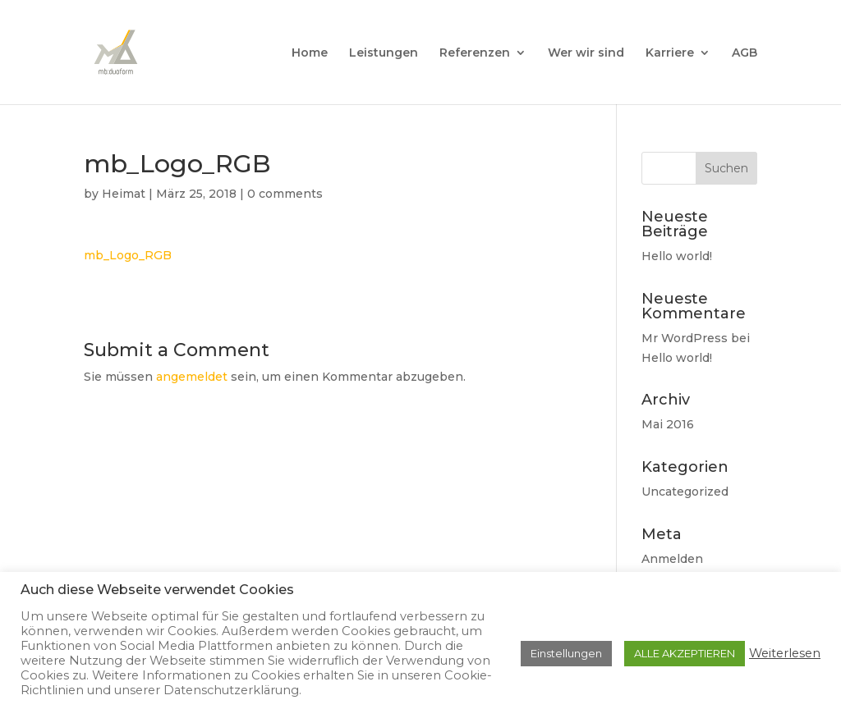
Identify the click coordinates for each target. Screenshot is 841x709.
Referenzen (474, 53)
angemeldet (191, 376)
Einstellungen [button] (566, 653)
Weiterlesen (784, 653)
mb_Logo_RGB (128, 255)
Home (310, 53)
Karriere (670, 53)
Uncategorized (684, 491)
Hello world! (676, 256)
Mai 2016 (667, 424)
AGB (744, 53)
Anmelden (672, 558)
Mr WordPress (684, 338)
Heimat (123, 193)
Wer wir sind (586, 53)
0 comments (285, 193)
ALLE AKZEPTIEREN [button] (684, 653)
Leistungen (383, 53)
